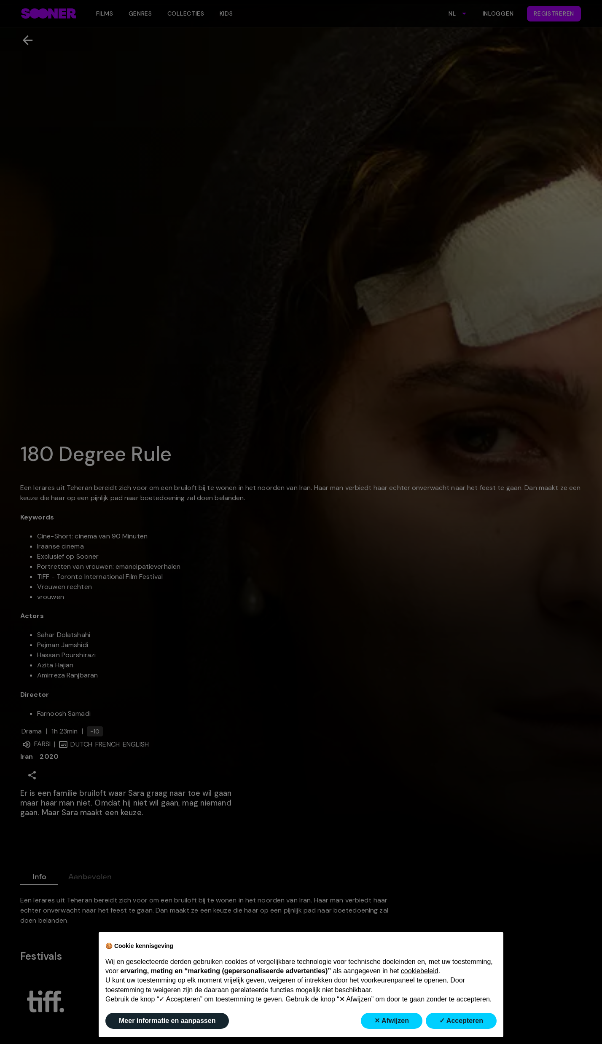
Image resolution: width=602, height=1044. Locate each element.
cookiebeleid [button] (419, 970)
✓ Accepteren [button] (461, 1020)
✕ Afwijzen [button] (391, 1020)
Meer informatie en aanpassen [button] (167, 1020)
